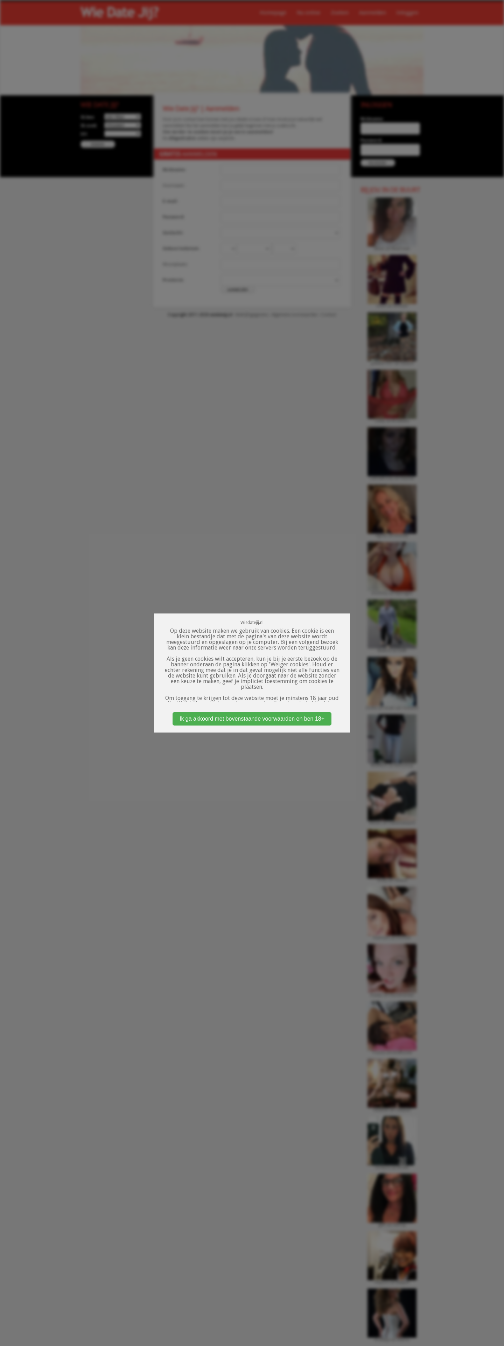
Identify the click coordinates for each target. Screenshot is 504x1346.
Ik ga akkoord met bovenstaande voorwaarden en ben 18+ (252, 719)
